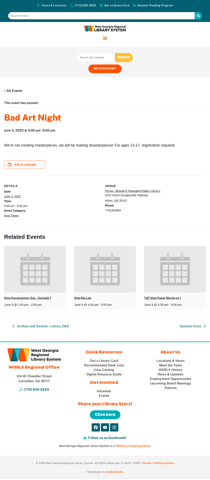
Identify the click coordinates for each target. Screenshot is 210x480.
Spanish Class (191, 327)
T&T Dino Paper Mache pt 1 (162, 298)
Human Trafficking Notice (158, 463)
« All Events (13, 91)
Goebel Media (114, 472)
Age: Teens (11, 216)
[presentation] (35, 270)
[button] (105, 38)
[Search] (198, 15)
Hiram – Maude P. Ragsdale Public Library (132, 191)
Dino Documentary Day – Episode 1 (27, 298)
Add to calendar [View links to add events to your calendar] (25, 165)
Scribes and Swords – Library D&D (42, 327)
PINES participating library (133, 446)
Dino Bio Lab (82, 298)
